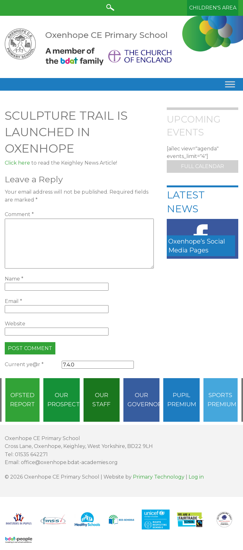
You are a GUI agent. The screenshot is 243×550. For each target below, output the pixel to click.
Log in (196, 477)
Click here (17, 163)
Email (13, 301)
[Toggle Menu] (230, 84)
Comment (19, 214)
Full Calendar (202, 166)
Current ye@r (24, 364)
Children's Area (212, 8)
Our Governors (143, 400)
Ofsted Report (22, 400)
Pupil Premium (181, 400)
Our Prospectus (63, 400)
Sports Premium (222, 400)
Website (15, 324)
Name (14, 279)
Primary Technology (158, 477)
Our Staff (101, 400)
